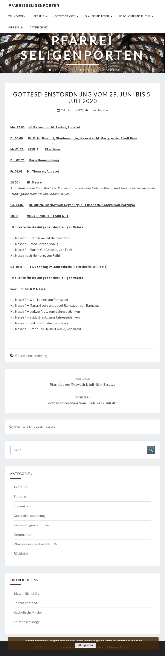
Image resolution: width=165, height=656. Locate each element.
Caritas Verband (25, 603)
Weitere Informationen (129, 640)
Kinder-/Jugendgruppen (31, 525)
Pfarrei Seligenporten (33, 5)
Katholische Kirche (28, 612)
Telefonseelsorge (27, 622)
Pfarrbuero (98, 110)
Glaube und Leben (97, 16)
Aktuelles (21, 487)
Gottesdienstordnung (31, 355)
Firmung (20, 496)
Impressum (15, 27)
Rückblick (21, 553)
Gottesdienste (64, 16)
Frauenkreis (22, 506)
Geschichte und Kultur (134, 16)
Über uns (38, 16)
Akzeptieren (85, 645)
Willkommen (16, 16)
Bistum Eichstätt (26, 593)
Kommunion (23, 534)
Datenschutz (39, 27)
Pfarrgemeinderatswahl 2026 (35, 544)
